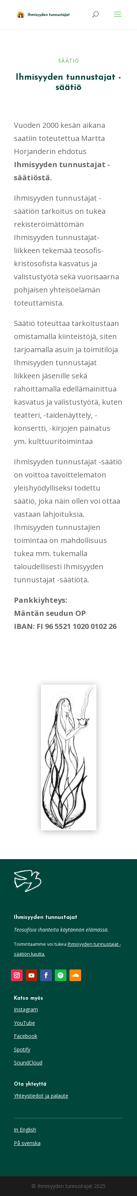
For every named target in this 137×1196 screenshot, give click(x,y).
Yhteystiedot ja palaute (41, 1095)
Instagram (26, 1009)
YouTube (24, 1022)
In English (25, 1129)
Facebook (25, 1035)
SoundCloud (28, 1062)
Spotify (22, 1049)
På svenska (27, 1143)
